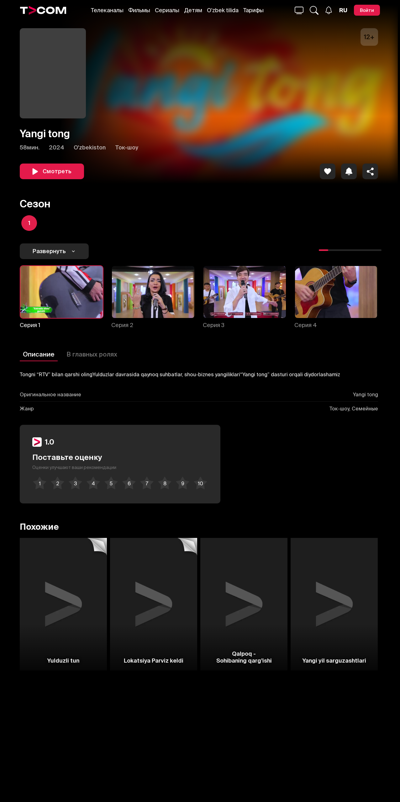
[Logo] (43, 10)
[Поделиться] (370, 171)
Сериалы (167, 10)
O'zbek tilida (223, 10)
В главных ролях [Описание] (91, 354)
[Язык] (343, 10)
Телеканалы (107, 10)
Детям (193, 10)
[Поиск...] (299, 10)
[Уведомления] (329, 10)
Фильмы (139, 10)
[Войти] (367, 10)
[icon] (327, 171)
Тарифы (253, 10)
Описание (39, 354)
